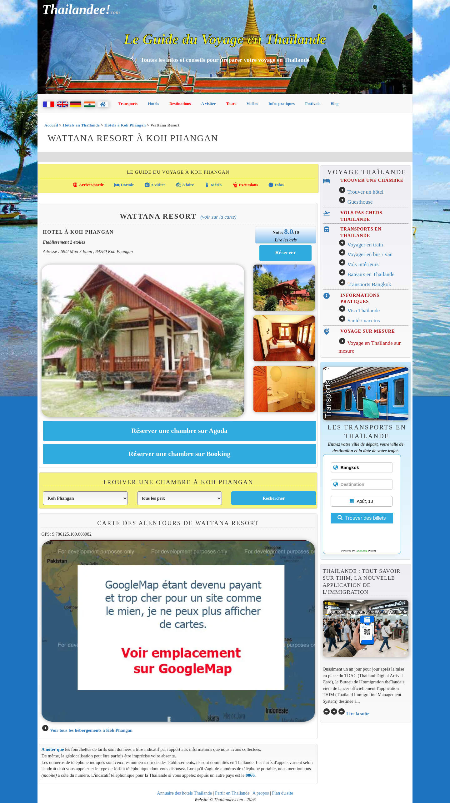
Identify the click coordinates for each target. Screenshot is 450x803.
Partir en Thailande (232, 793)
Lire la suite (357, 713)
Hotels (153, 103)
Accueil (51, 125)
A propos (260, 793)
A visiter (208, 103)
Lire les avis (286, 239)
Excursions (245, 185)
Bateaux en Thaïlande (371, 274)
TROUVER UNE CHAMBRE (371, 180)
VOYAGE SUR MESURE (367, 331)
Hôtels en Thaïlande (81, 125)
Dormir (124, 185)
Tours (231, 103)
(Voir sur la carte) (218, 217)
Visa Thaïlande (363, 311)
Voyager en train (365, 245)
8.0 (288, 231)
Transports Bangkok (369, 284)
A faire (185, 185)
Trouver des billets (362, 518)
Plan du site (282, 793)
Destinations (180, 103)
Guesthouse (360, 202)
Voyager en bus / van (369, 254)
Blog (334, 103)
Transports (128, 103)
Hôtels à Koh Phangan (125, 125)
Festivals (312, 103)
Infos (275, 185)
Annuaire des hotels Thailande (184, 793)
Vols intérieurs (362, 264)
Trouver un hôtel (365, 192)
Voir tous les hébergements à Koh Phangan (91, 730)
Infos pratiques (281, 103)
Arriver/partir (88, 185)
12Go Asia (361, 550)
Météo (213, 185)
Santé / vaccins (364, 321)
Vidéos (252, 103)
